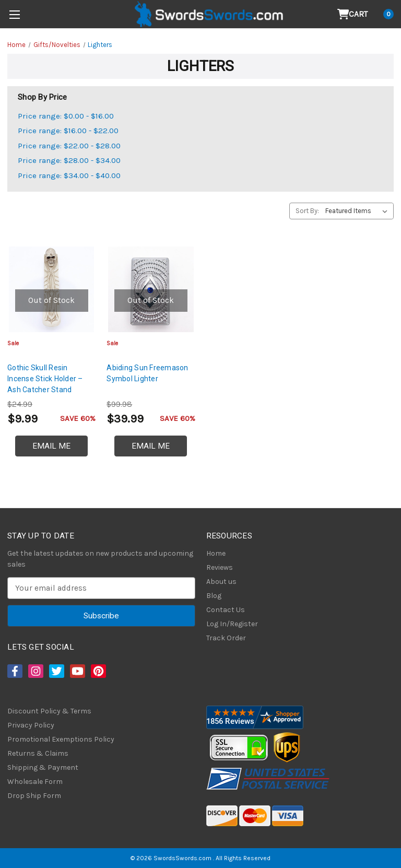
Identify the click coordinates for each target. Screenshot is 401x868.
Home (216, 553)
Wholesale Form (35, 781)
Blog (213, 595)
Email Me (51, 446)
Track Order (226, 638)
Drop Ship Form (34, 795)
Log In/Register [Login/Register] (232, 623)
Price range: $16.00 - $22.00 (68, 130)
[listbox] (358, 211)
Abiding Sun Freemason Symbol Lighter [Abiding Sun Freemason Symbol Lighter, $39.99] (147, 373)
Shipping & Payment (42, 767)
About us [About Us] (221, 581)
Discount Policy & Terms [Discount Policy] (49, 711)
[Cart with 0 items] (365, 14)
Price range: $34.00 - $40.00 (69, 175)
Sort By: (307, 211)
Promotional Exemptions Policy (60, 739)
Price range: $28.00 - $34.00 (69, 160)
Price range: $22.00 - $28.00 (69, 145)
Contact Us (225, 609)
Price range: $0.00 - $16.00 (66, 116)
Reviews (219, 567)
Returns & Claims (37, 753)
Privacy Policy (30, 725)
